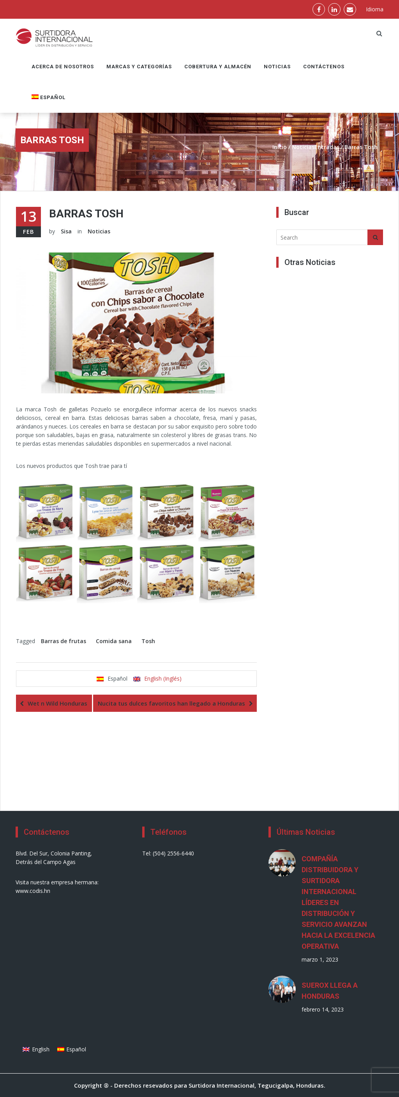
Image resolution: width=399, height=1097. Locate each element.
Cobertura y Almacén (217, 66)
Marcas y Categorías (139, 66)
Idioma (374, 9)
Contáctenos (323, 66)
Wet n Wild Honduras (57, 703)
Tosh (148, 641)
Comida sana (114, 641)
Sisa (66, 231)
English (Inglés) (163, 678)
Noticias (277, 66)
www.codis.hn (33, 890)
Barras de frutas (63, 641)
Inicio (279, 147)
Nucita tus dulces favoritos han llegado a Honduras (171, 703)
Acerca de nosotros (63, 66)
